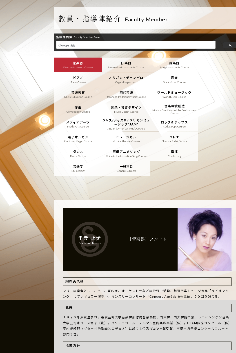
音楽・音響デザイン (170, 94)
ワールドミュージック (77, 94)
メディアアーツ (77, 108)
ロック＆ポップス (170, 108)
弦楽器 (170, 65)
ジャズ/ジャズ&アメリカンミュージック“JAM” (124, 108)
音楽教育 (170, 79)
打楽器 (124, 65)
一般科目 (170, 138)
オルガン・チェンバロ (77, 79)
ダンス (170, 123)
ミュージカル (77, 123)
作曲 (124, 94)
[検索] (135, 45)
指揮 (77, 138)
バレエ (124, 123)
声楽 (124, 79)
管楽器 (77, 65)
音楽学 (124, 138)
